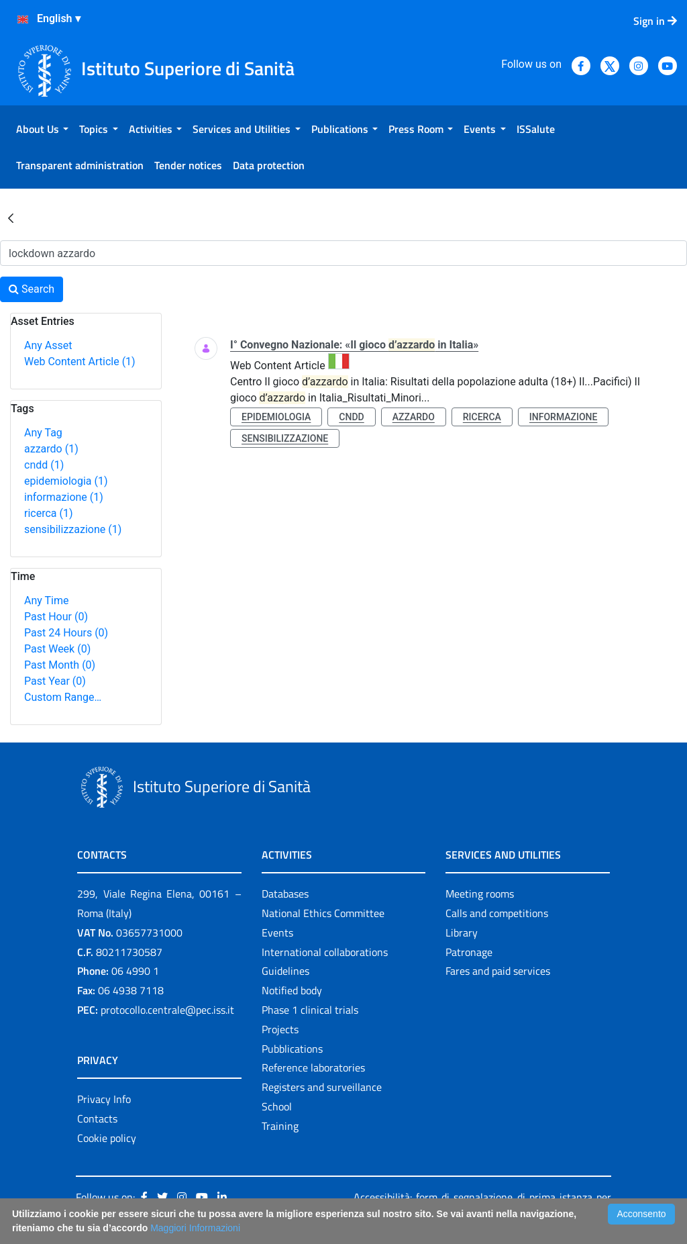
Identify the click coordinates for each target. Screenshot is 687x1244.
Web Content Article (80, 361)
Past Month (59, 665)
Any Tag (43, 432)
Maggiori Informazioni (195, 1228)
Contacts (97, 1118)
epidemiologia (66, 481)
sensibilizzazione (72, 529)
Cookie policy (106, 1138)
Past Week (57, 648)
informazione (63, 497)
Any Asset (48, 345)
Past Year (55, 681)
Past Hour (56, 616)
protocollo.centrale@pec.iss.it (167, 1010)
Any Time (46, 600)
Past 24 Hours (66, 632)
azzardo (51, 448)
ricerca (48, 513)
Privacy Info (104, 1099)
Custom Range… (62, 697)
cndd (44, 465)
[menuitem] (42, 128)
